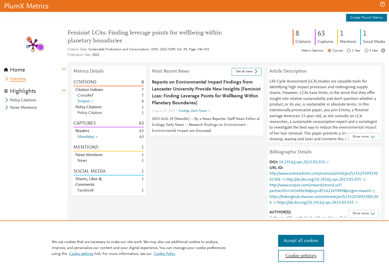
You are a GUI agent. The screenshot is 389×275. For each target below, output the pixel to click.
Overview (18, 79)
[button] (382, 4)
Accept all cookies (301, 240)
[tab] (35, 68)
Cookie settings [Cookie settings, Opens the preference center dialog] (301, 255)
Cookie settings (81, 254)
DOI (273, 162)
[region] (194, 247)
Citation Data (76, 49)
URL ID (275, 168)
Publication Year (78, 55)
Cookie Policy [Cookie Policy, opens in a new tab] (164, 254)
